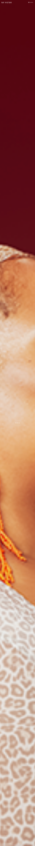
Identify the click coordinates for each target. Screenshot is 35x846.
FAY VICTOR (6, 2)
